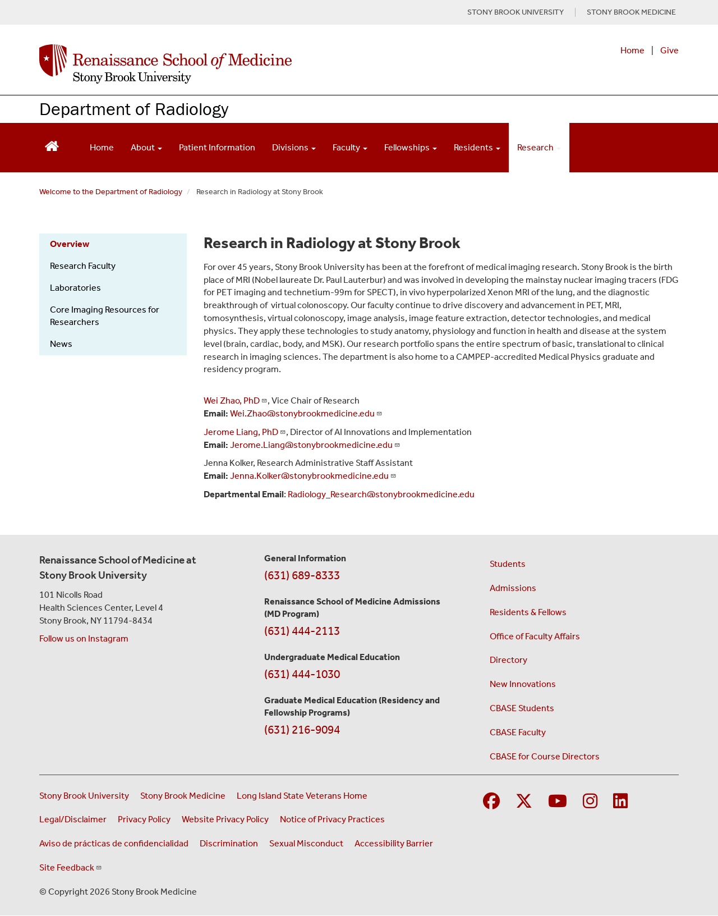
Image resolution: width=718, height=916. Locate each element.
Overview (69, 244)
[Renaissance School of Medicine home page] (243, 64)
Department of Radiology (133, 109)
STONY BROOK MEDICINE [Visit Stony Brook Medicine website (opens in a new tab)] (631, 12)
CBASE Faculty (518, 732)
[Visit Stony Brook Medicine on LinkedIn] (620, 801)
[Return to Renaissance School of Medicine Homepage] (52, 145)
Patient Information (217, 147)
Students (508, 563)
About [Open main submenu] (146, 147)
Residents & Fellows (528, 612)
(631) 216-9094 (302, 729)
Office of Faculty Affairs (535, 636)
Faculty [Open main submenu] (350, 147)
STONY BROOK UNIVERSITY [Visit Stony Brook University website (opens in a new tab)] (515, 12)
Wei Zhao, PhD (236, 400)
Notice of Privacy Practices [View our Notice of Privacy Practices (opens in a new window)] (332, 819)
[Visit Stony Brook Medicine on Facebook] (491, 801)
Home (632, 50)
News (61, 343)
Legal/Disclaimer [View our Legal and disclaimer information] (73, 819)
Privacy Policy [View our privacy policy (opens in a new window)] (144, 819)
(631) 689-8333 (302, 575)
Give (669, 50)
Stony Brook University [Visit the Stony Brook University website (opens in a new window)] (84, 795)
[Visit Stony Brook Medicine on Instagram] (590, 801)
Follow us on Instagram (83, 638)
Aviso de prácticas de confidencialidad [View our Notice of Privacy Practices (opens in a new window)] (113, 843)
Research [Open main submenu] (539, 147)
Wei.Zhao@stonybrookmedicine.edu (306, 413)
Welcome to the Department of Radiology (110, 191)
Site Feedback (70, 867)
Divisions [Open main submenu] (294, 147)
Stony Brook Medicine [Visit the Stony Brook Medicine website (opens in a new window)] (182, 795)
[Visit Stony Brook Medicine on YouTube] (557, 801)
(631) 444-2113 (302, 631)
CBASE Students (522, 708)
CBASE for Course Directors (545, 756)
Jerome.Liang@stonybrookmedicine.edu (315, 444)
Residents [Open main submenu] (477, 147)
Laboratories (75, 287)
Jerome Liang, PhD (245, 432)
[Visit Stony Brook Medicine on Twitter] (524, 801)
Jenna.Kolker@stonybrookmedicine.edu (313, 475)
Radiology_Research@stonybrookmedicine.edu (381, 494)
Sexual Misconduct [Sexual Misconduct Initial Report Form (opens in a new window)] (306, 843)
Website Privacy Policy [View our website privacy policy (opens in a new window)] (225, 819)
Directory (508, 659)
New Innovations (523, 684)
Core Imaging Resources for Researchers (104, 316)
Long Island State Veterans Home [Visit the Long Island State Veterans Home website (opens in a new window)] (302, 795)
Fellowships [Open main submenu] (410, 147)
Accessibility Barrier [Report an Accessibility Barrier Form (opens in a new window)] (394, 843)
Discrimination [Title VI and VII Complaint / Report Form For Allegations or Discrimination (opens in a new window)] (229, 843)
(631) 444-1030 (302, 674)
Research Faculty (83, 265)
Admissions (513, 588)
